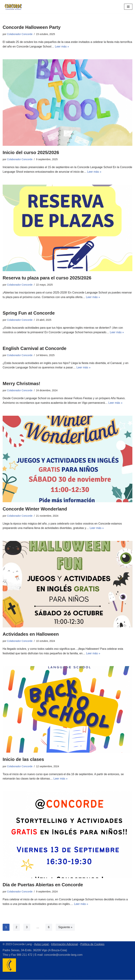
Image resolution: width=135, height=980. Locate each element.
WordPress (84, 976)
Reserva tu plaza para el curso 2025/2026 (47, 277)
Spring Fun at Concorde (29, 313)
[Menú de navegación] (128, 7)
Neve (47, 976)
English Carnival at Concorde (34, 348)
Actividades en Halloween (31, 634)
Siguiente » (65, 927)
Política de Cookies (92, 944)
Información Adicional (64, 944)
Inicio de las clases (23, 759)
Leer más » (75, 46)
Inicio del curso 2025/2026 (31, 152)
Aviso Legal (41, 944)
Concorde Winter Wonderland (35, 509)
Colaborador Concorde (20, 34)
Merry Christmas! (21, 383)
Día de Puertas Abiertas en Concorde (43, 885)
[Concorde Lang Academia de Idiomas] (13, 6)
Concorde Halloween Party (31, 27)
